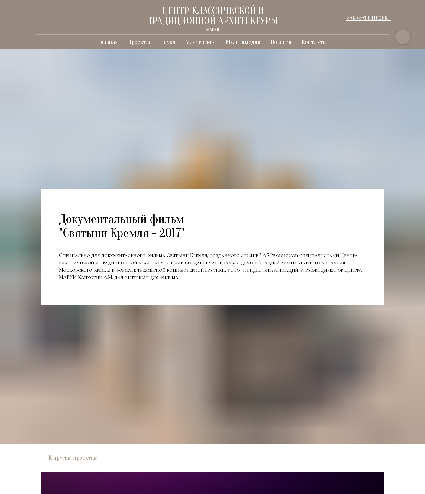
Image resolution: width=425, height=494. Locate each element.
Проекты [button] (139, 42)
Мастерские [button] (200, 42)
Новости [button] (281, 42)
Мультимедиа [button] (243, 42)
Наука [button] (167, 42)
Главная (108, 42)
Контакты (314, 42)
